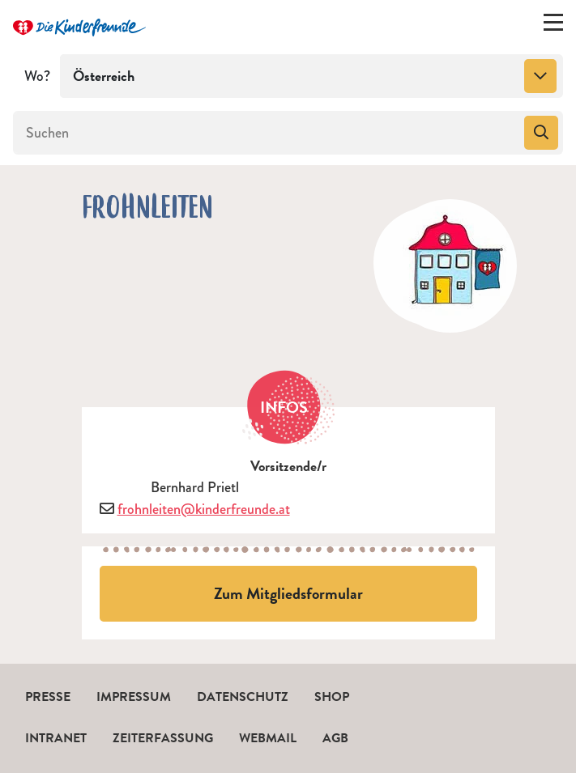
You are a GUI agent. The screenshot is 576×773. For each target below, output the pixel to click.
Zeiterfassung (163, 738)
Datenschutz (242, 697)
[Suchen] (267, 133)
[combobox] (311, 76)
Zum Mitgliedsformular (288, 593)
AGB (335, 738)
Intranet (56, 738)
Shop (331, 697)
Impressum (133, 697)
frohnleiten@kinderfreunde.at (203, 509)
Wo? (37, 76)
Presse (47, 697)
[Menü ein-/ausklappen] (553, 26)
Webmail (268, 738)
